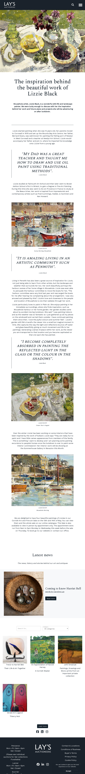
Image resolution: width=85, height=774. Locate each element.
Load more (43, 726)
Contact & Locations (70, 746)
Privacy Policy (70, 757)
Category (45, 627)
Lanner (15, 763)
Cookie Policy (70, 760)
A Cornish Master (42, 671)
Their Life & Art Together (15, 668)
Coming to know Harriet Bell (63, 588)
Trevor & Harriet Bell (15, 665)
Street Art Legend (15, 713)
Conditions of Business (70, 749)
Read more (51, 598)
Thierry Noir (15, 716)
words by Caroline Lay (54, 592)
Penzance (15, 746)
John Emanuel (70, 665)
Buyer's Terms (71, 753)
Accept (68, 771)
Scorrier (15, 772)
